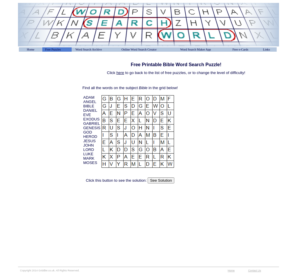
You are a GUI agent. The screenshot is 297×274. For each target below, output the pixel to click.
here (120, 73)
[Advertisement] (47, 75)
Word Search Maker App (195, 49)
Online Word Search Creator (139, 49)
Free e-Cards (240, 49)
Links (266, 49)
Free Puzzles (53, 49)
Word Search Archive (88, 49)
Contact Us (254, 270)
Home (31, 49)
